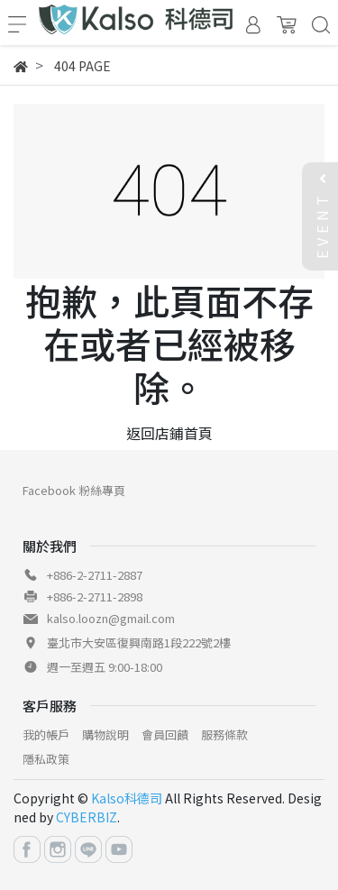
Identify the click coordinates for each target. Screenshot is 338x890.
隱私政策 (46, 758)
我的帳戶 (46, 734)
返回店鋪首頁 (169, 433)
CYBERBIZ (86, 817)
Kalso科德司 (126, 798)
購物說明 (105, 734)
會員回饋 (165, 734)
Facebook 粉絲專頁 (74, 490)
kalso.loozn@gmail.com (111, 618)
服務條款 (224, 734)
